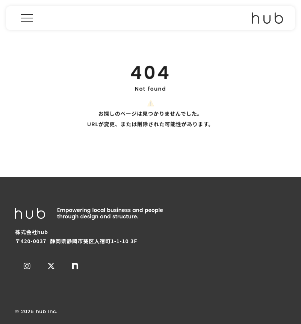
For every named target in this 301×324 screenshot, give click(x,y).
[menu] (27, 18)
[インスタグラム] (27, 266)
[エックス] (51, 266)
